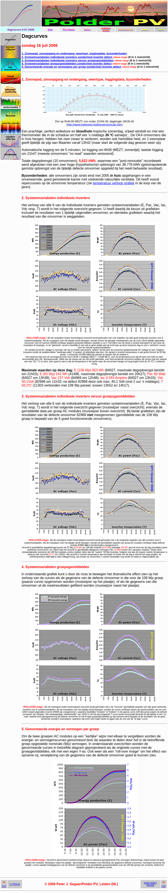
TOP (4, 886)
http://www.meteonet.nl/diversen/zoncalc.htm (94, 124)
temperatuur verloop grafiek (113, 183)
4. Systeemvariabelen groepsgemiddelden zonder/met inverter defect (67, 63)
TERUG (15, 884)
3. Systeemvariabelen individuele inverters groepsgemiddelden (68, 60)
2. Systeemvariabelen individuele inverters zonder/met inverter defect (67, 57)
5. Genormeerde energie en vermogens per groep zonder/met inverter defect (71, 66)
